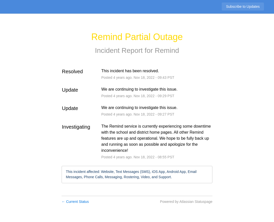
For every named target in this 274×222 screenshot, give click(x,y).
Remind (167, 50)
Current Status (75, 202)
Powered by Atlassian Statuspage (186, 202)
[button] (243, 7)
